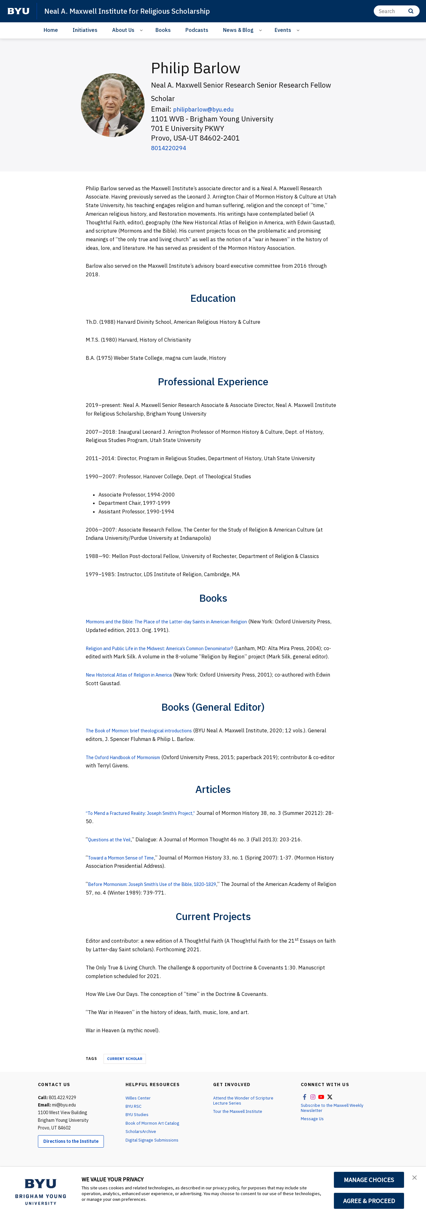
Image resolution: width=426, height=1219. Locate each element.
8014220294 (171, 147)
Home (51, 30)
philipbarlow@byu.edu (209, 108)
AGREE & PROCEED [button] (369, 1200)
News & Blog (238, 30)
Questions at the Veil (112, 848)
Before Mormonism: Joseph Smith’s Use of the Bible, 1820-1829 (164, 892)
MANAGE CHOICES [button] (369, 1179)
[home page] (18, 11)
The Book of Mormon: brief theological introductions (147, 739)
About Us (123, 30)
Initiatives (85, 30)
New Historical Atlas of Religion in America (136, 683)
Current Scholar (124, 1067)
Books (163, 30)
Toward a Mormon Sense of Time (126, 866)
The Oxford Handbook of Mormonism (129, 765)
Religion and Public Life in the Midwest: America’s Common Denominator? (172, 648)
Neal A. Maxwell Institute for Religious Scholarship (134, 11)
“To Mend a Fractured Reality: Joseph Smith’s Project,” (150, 821)
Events (283, 30)
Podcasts (196, 30)
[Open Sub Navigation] (142, 30)
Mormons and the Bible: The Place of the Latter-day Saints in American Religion (179, 621)
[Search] (397, 11)
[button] (415, 1178)
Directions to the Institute (70, 1150)
